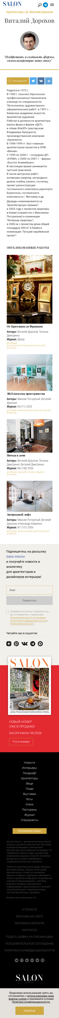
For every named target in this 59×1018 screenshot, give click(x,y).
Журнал (29, 814)
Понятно (29, 1010)
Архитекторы (15, 12)
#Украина (12, 348)
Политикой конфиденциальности (28, 621)
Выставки (29, 794)
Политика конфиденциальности (29, 950)
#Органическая (41, 531)
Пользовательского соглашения (28, 617)
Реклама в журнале (29, 923)
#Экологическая (42, 410)
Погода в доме (16, 455)
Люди (29, 788)
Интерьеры (29, 767)
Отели (29, 804)
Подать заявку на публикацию (29, 936)
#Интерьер (12, 343)
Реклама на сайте (29, 916)
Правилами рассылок (22, 624)
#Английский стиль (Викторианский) (26, 346)
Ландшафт (30, 773)
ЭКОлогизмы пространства (26, 393)
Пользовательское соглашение (29, 943)
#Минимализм (25, 410)
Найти (40, 5)
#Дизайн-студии (26, 472)
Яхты (29, 799)
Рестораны (29, 809)
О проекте (29, 909)
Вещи (29, 783)
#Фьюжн (40, 472)
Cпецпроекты (29, 820)
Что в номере (21, 741)
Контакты (29, 930)
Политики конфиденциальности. (31, 1001)
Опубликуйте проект (30, 830)
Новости (29, 762)
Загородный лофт (19, 514)
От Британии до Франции (25, 326)
